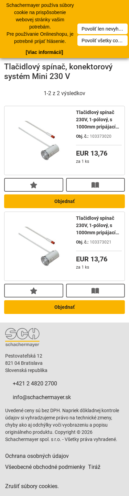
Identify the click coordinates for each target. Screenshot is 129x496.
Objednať (64, 201)
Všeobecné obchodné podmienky (45, 467)
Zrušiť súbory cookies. (32, 486)
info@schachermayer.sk (42, 397)
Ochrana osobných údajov (37, 456)
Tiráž (94, 467)
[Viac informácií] (44, 52)
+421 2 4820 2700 (35, 383)
